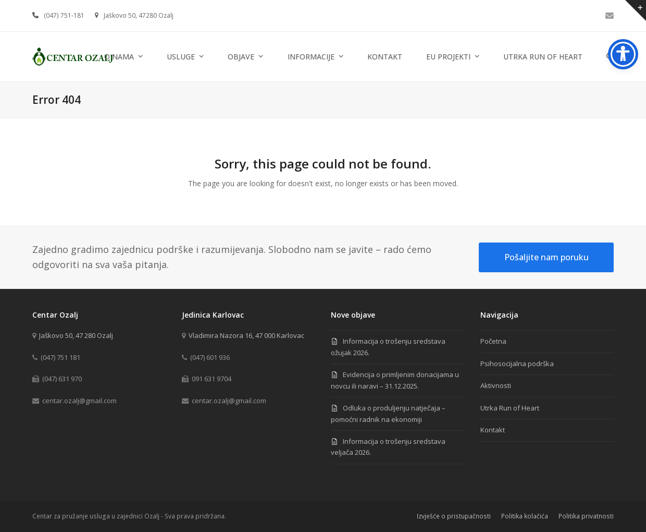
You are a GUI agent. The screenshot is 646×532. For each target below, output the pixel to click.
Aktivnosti (495, 385)
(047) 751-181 (64, 15)
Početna (493, 341)
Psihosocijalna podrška (517, 363)
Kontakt (492, 429)
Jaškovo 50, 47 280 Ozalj (76, 335)
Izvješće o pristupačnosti (454, 516)
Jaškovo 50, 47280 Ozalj (138, 15)
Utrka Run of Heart (509, 408)
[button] (610, 56)
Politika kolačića (524, 516)
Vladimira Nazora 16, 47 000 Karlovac (246, 335)
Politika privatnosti (586, 516)
